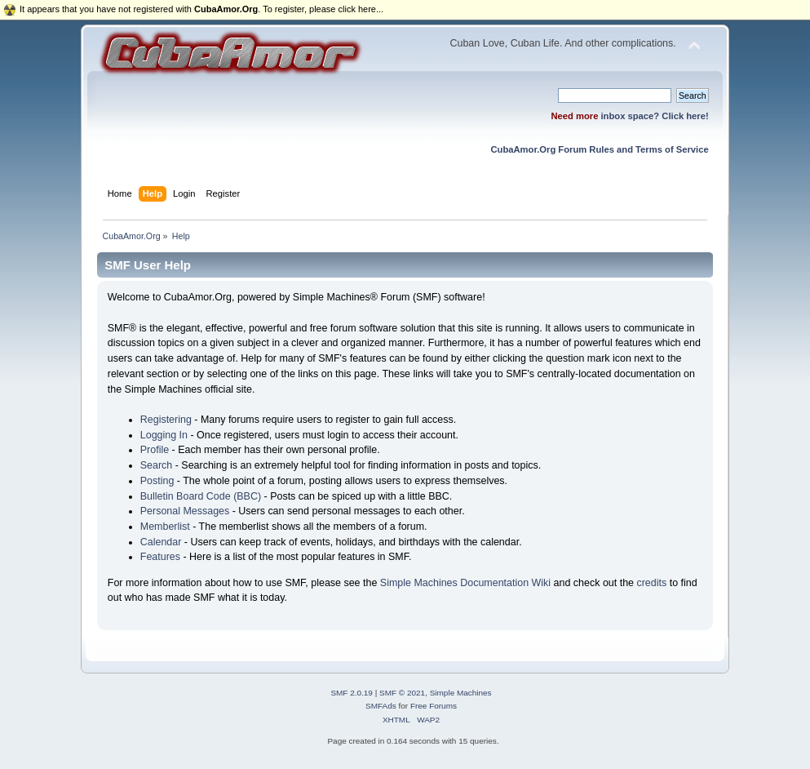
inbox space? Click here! (655, 116)
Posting (157, 481)
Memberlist (165, 526)
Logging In (164, 435)
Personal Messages (185, 511)
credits (651, 583)
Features (160, 556)
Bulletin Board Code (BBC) (200, 496)
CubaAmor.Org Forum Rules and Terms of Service (599, 149)
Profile (154, 450)
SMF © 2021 (402, 692)
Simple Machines (461, 692)
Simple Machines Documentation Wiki (465, 583)
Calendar (161, 542)
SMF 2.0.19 (351, 692)
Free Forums (433, 705)
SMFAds (380, 705)
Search (156, 465)
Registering (166, 419)
